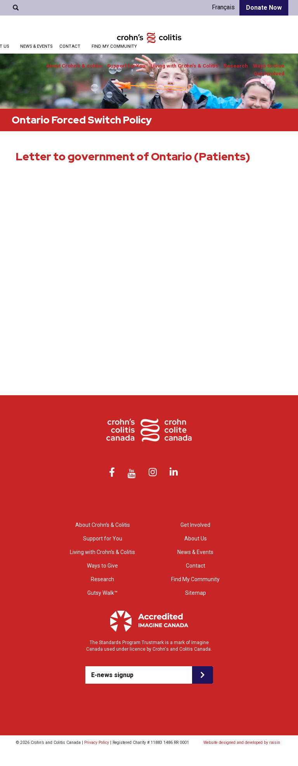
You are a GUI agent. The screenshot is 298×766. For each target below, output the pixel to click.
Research (236, 66)
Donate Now (264, 7)
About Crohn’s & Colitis (102, 525)
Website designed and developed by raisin (241, 742)
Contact (69, 46)
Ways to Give (268, 66)
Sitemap (195, 593)
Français (223, 7)
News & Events (36, 46)
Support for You (126, 66)
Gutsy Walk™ (102, 593)
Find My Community (114, 46)
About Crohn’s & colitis (74, 66)
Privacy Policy (96, 742)
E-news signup (112, 675)
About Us (195, 538)
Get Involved (269, 73)
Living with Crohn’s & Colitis (184, 66)
